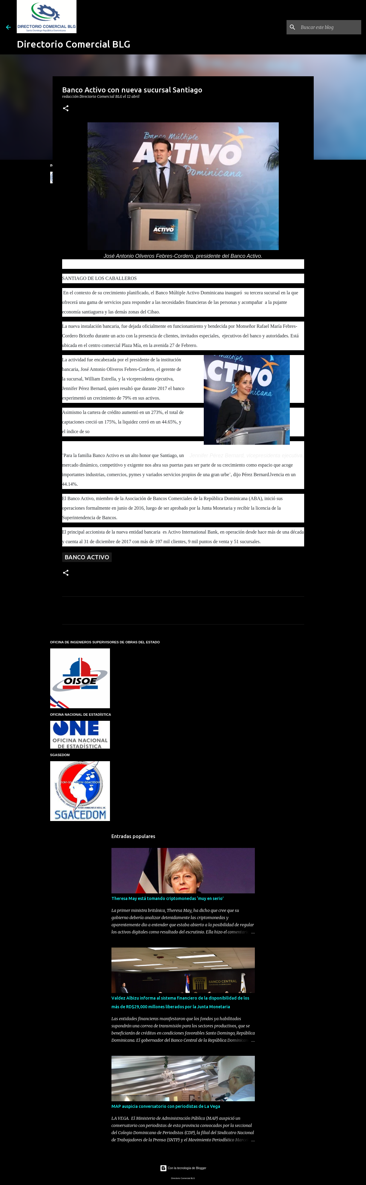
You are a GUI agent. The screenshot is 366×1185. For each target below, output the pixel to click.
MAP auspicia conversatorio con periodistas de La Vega (165, 1106)
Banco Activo (87, 557)
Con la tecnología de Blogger (183, 1168)
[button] (65, 109)
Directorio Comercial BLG (73, 44)
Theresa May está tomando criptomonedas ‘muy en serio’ (167, 898)
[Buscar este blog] (329, 27)
